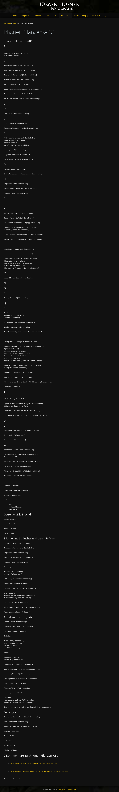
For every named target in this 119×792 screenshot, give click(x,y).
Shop (85, 15)
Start (15, 15)
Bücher (40, 15)
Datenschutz (72, 789)
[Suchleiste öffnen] (105, 15)
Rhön (14, 23)
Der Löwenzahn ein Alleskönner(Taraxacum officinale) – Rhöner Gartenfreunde (40, 771)
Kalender (53, 15)
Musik (76, 15)
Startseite (7, 23)
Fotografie (27, 15)
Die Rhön (66, 15)
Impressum (62, 789)
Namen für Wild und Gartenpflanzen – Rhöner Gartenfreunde (34, 763)
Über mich (96, 15)
